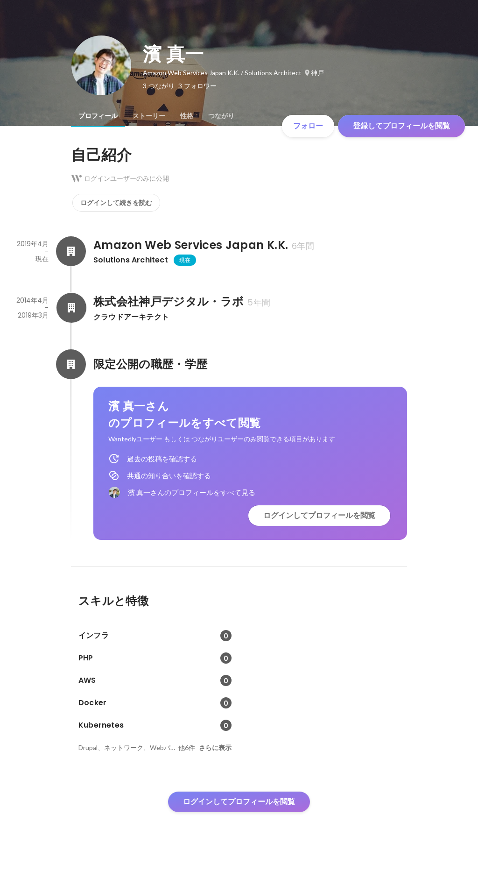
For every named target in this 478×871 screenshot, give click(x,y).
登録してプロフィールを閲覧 (401, 125)
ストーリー (149, 115)
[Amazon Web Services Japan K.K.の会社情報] (71, 251)
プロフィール (98, 115)
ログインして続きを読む (116, 202)
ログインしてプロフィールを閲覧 (319, 515)
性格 (186, 115)
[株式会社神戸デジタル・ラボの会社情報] (71, 307)
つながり (221, 115)
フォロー (308, 125)
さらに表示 (215, 747)
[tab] (98, 116)
